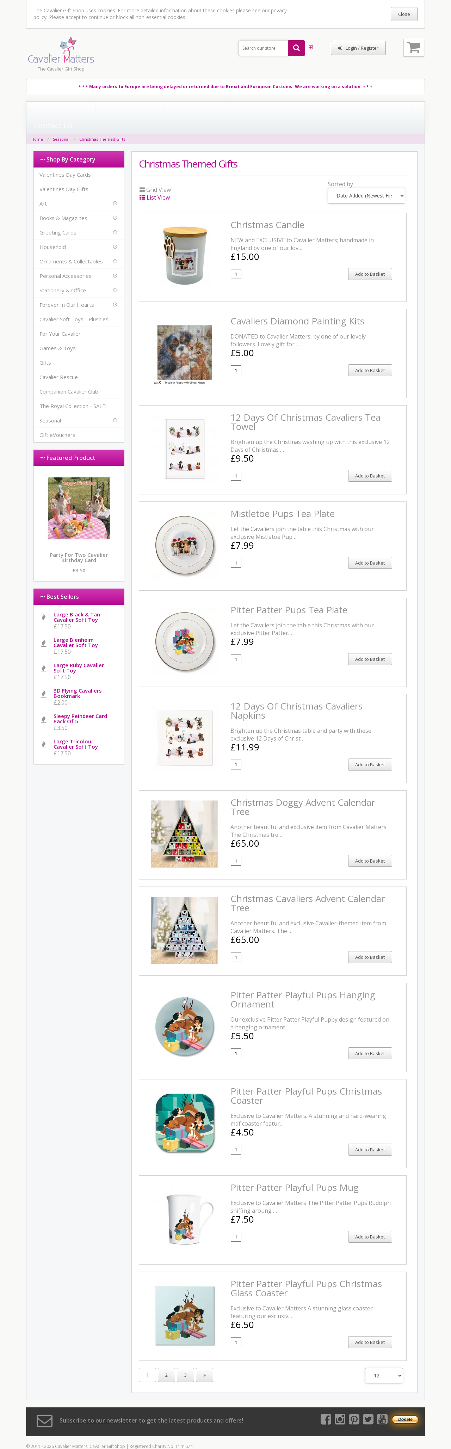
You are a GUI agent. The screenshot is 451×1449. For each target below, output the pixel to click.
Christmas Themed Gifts (102, 124)
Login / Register (358, 48)
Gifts (45, 348)
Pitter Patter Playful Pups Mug (294, 1173)
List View (155, 183)
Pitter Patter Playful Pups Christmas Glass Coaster (306, 1274)
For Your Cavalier (60, 319)
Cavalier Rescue (58, 362)
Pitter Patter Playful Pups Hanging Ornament (302, 985)
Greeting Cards (57, 217)
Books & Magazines (63, 203)
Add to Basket (370, 259)
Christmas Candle (267, 210)
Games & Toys (57, 333)
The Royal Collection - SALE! (72, 391)
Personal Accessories (65, 261)
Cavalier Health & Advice (262, 110)
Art (43, 189)
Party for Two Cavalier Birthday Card (79, 543)
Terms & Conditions (198, 110)
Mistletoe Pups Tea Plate (282, 499)
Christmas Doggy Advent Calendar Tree (302, 792)
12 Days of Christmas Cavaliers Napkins (296, 696)
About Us (59, 110)
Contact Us (316, 110)
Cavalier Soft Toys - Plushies (74, 304)
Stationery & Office (62, 275)
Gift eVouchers (57, 420)
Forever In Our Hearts (66, 290)
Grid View (155, 175)
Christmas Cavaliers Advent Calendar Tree (307, 889)
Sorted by (340, 169)
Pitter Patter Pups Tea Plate (288, 595)
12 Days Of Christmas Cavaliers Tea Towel (305, 407)
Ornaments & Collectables (71, 246)
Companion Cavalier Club (68, 376)
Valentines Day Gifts (63, 174)
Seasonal (61, 124)
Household (52, 232)
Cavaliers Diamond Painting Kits (297, 306)
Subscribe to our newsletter (98, 1406)
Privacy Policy (146, 110)
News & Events (100, 110)
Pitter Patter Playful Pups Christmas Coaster (306, 1081)
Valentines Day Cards (65, 160)
